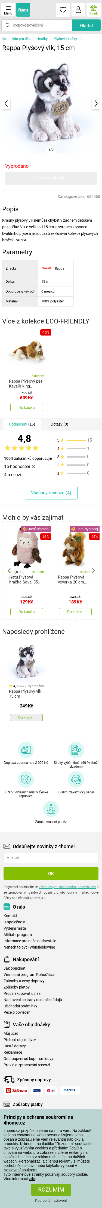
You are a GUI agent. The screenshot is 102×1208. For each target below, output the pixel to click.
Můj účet (11, 1033)
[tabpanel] (51, 103)
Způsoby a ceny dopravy (24, 981)
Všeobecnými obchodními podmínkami (67, 887)
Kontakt (10, 916)
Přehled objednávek (20, 1040)
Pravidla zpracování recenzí (27, 1065)
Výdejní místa (15, 928)
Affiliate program (18, 935)
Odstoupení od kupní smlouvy (28, 1059)
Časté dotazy (15, 1046)
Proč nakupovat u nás (22, 994)
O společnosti (15, 922)
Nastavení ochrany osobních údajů (33, 1000)
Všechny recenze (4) (51, 492)
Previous (9, 570)
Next (93, 570)
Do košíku (26, 407)
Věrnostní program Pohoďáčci (29, 975)
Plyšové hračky (65, 39)
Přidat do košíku (51, 177)
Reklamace (13, 1052)
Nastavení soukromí (21, 1170)
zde (32, 1179)
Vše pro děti (21, 39)
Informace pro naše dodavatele (30, 941)
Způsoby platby (17, 987)
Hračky (42, 39)
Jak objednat (15, 968)
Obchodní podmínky (20, 1006)
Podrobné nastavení (51, 1200)
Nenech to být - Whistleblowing (29, 947)
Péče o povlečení (17, 1012)
